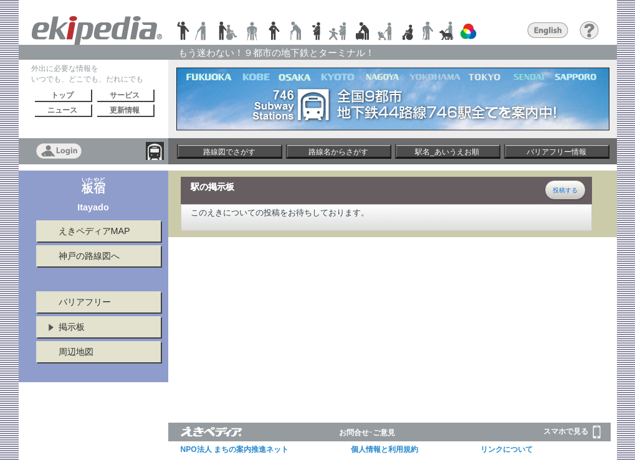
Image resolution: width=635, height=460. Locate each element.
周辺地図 (76, 352)
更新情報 (125, 110)
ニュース (62, 110)
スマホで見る (572, 432)
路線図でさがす (229, 152)
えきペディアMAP (94, 231)
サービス (125, 95)
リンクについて (506, 449)
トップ (62, 95)
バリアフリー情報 (556, 152)
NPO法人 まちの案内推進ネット (235, 449)
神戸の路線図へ (89, 256)
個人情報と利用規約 (384, 449)
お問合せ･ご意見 (367, 432)
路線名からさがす (338, 152)
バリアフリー (85, 302)
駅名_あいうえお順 (447, 152)
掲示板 (72, 327)
